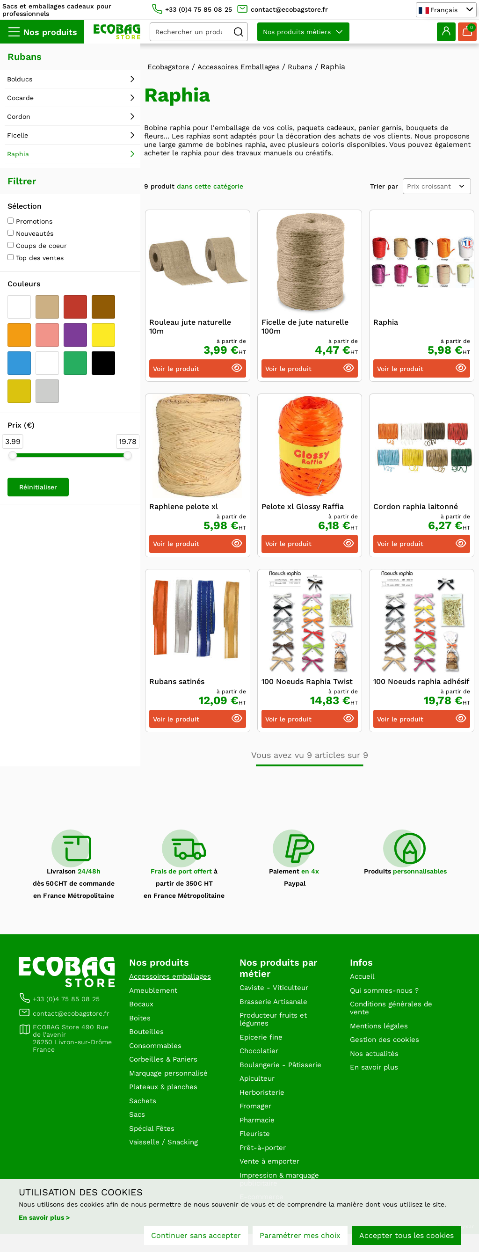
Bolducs (19, 79)
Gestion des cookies (386, 1046)
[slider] (12, 455)
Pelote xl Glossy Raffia (302, 508)
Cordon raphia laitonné (415, 508)
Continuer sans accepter (196, 1236)
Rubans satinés (176, 683)
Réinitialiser (38, 487)
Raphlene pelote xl (183, 508)
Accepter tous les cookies (406, 1236)
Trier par (384, 188)
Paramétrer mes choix (300, 1236)
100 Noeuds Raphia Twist (307, 683)
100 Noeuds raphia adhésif (421, 683)
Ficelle (17, 135)
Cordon (18, 116)
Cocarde (20, 98)
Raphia (385, 324)
